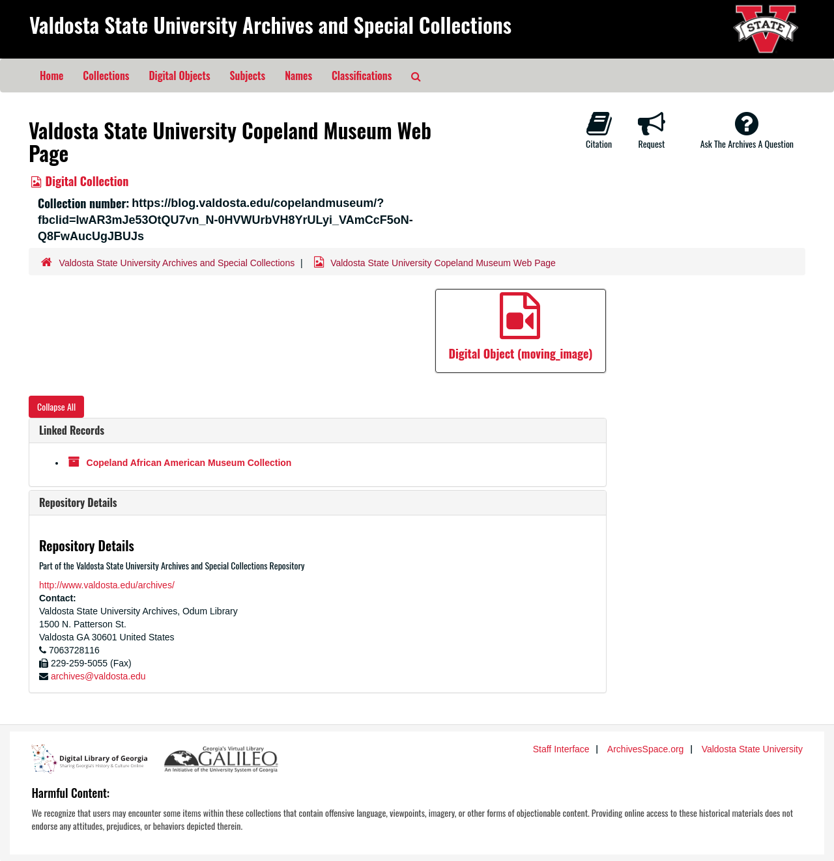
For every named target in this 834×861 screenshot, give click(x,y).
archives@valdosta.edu (98, 676)
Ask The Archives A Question (747, 130)
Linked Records (71, 430)
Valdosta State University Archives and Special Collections (270, 24)
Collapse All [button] (56, 406)
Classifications (362, 75)
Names (298, 75)
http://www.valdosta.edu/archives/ (107, 585)
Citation (599, 130)
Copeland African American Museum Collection (189, 463)
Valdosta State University (752, 749)
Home (51, 75)
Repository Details (78, 502)
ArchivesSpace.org (645, 749)
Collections (106, 75)
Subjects (248, 75)
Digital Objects (179, 75)
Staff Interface (561, 749)
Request (651, 130)
